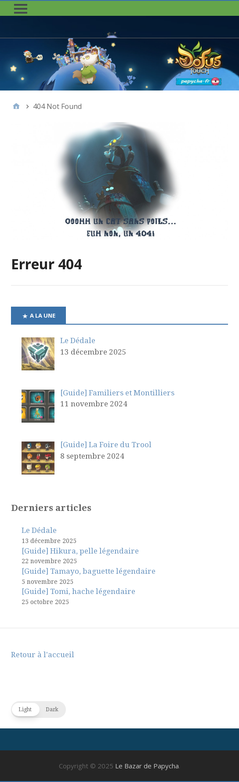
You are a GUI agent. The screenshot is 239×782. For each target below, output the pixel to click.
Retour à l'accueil (42, 654)
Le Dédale (39, 530)
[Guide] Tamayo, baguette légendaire (89, 571)
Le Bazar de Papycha (147, 765)
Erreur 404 (46, 263)
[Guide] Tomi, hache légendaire (78, 591)
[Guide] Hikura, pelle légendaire (80, 551)
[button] (20, 9)
